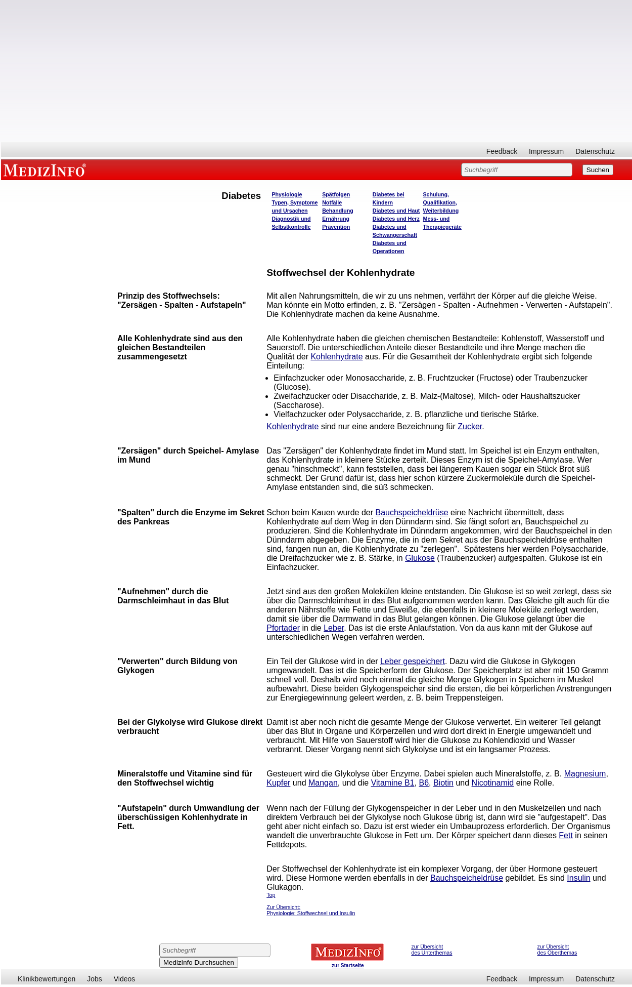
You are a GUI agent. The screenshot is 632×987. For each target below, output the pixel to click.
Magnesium (585, 773)
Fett (566, 835)
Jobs (94, 979)
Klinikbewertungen (46, 979)
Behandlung (337, 211)
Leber (334, 628)
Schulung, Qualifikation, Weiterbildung (441, 202)
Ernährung (335, 219)
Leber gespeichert (412, 661)
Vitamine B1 (393, 782)
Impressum (546, 151)
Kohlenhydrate (336, 356)
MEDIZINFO (46, 169)
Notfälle (332, 202)
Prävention (336, 227)
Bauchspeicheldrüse (412, 512)
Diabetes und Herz (396, 219)
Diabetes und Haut (396, 211)
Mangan (323, 782)
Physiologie (287, 194)
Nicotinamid (493, 782)
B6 (424, 782)
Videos (125, 979)
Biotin (443, 782)
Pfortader (283, 628)
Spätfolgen (336, 194)
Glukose (420, 558)
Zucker (470, 426)
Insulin (578, 878)
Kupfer (278, 782)
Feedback (501, 151)
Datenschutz (595, 151)
